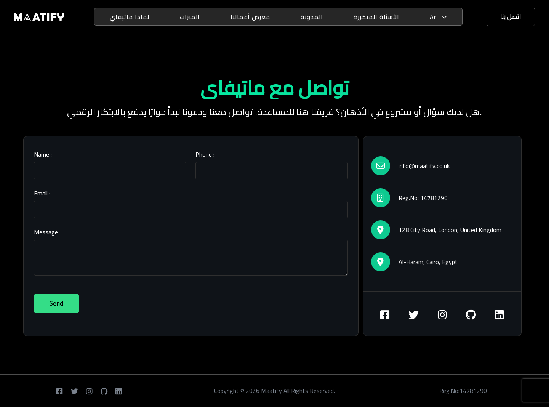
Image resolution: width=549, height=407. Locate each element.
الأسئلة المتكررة (376, 16)
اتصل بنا (510, 16)
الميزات (190, 16)
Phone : (204, 154)
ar (438, 16)
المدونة (312, 16)
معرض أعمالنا (250, 16)
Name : (43, 154)
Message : (47, 232)
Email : (42, 193)
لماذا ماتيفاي (129, 16)
